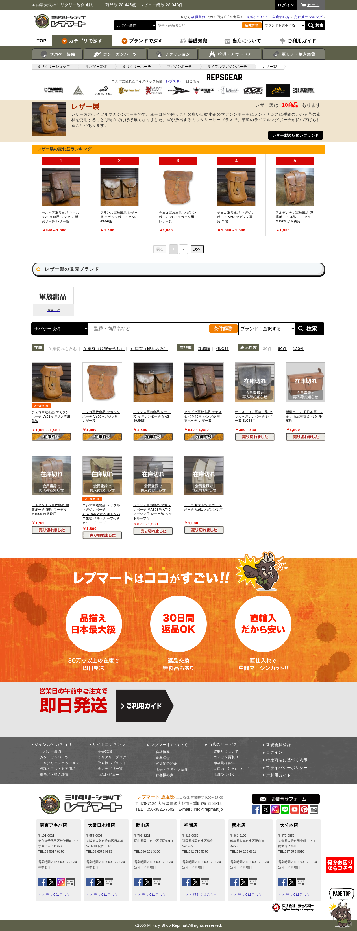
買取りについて (226, 751)
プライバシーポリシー (287, 767)
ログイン (274, 752)
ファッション (172, 54)
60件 (282, 348)
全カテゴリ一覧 (110, 769)
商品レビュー (108, 775)
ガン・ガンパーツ (115, 54)
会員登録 (198, 17)
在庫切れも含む (62, 348)
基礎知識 (105, 751)
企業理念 (163, 758)
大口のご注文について (231, 769)
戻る (160, 249)
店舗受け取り (224, 775)
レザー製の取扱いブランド (295, 135)
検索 (319, 25)
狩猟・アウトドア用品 (58, 769)
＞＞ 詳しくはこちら (53, 894)
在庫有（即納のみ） (149, 348)
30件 (267, 348)
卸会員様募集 (224, 763)
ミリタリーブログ (112, 757)
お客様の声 (165, 775)
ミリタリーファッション (59, 763)
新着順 (204, 348)
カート (313, 5)
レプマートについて (169, 744)
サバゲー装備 (57, 54)
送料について (257, 17)
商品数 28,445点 (120, 5)
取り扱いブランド (112, 763)
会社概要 (163, 752)
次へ (197, 249)
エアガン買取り (226, 757)
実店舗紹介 (281, 17)
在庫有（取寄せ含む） (104, 348)
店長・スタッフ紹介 (172, 769)
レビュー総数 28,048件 (161, 5)
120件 (298, 348)
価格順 (222, 348)
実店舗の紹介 (166, 764)
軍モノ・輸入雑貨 (293, 54)
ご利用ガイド (278, 775)
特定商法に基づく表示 (287, 760)
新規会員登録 (278, 744)
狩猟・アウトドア (230, 54)
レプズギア (174, 81)
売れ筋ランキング (308, 17)
